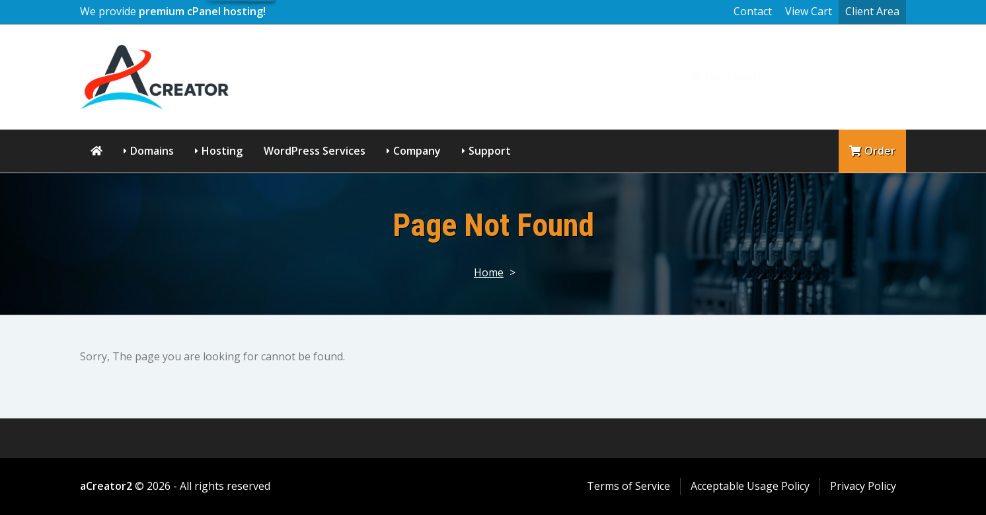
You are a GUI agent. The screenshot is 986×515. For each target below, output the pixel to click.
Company (417, 150)
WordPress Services (314, 150)
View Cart (808, 11)
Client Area (872, 11)
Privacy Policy (863, 486)
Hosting (222, 150)
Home (489, 272)
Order (872, 150)
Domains (152, 150)
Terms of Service (628, 486)
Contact (753, 11)
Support (490, 150)
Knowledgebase (848, 76)
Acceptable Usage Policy (750, 486)
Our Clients (726, 76)
